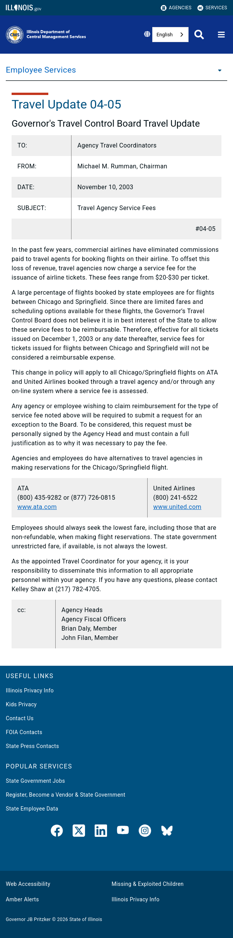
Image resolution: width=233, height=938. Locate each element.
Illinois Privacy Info (30, 690)
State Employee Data (32, 809)
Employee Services (41, 70)
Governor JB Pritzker (28, 919)
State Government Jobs (35, 781)
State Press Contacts (32, 746)
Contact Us (20, 718)
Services (212, 8)
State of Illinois (85, 919)
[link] (57, 832)
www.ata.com (37, 507)
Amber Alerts (22, 899)
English (164, 34)
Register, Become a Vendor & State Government (65, 795)
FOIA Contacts (24, 732)
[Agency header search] (199, 34)
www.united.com (177, 507)
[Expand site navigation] (221, 35)
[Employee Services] (217, 70)
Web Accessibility (28, 884)
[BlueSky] (167, 832)
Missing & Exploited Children (148, 884)
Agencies (176, 8)
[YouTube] (123, 832)
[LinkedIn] (101, 832)
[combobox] (170, 34)
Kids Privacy (21, 704)
